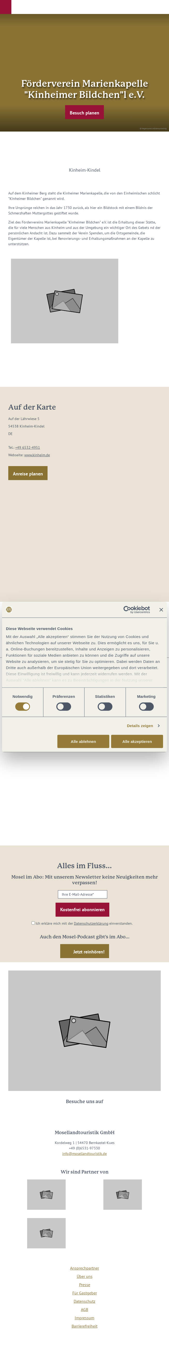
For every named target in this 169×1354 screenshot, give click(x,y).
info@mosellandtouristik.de (84, 1153)
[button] (5, 7)
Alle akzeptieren (137, 741)
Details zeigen (140, 725)
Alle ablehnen (83, 741)
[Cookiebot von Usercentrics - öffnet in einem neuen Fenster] (127, 609)
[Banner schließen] (161, 609)
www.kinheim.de (37, 455)
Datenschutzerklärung (91, 923)
